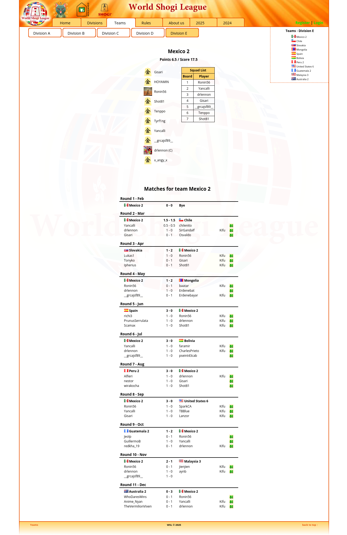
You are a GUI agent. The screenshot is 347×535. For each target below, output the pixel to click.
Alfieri (128, 376)
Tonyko (129, 260)
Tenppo (160, 111)
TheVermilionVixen (138, 506)
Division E (179, 33)
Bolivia (298, 58)
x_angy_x (160, 160)
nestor (129, 381)
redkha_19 (131, 446)
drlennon (204, 94)
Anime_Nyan (133, 501)
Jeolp (128, 436)
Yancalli (159, 131)
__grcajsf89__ (163, 140)
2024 (227, 22)
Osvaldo (185, 235)
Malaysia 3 (300, 75)
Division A (41, 33)
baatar (184, 285)
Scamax (129, 325)
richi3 (128, 316)
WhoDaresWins (135, 497)
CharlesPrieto (189, 351)
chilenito (185, 225)
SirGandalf (186, 230)
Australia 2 (300, 79)
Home (65, 22)
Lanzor (184, 416)
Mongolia (299, 49)
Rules (146, 22)
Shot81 (159, 101)
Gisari (158, 72)
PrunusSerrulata (136, 320)
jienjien (184, 466)
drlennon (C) (163, 150)
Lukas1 (129, 255)
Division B (76, 33)
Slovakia (299, 45)
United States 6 (303, 66)
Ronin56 (160, 91)
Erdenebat (186, 290)
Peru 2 (298, 62)
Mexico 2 (299, 37)
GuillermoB (132, 441)
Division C (110, 33)
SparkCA (185, 406)
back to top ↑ (310, 525)
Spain (297, 54)
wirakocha (131, 385)
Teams (120, 22)
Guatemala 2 (301, 70)
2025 (200, 22)
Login (318, 22)
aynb (182, 471)
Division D (144, 33)
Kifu (222, 230)
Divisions (94, 22)
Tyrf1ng (159, 121)
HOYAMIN (161, 82)
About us (176, 22)
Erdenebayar (188, 295)
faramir (184, 346)
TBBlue (184, 411)
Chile (297, 41)
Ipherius (130, 265)
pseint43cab (188, 355)
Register (303, 22)
